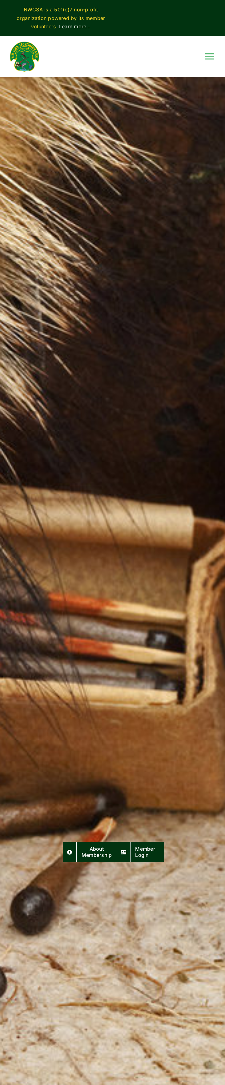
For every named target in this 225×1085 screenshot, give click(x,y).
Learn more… (75, 26)
